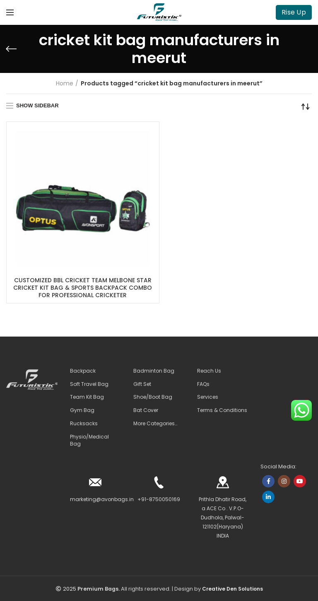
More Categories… (155, 424)
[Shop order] (305, 106)
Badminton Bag (153, 371)
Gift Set (142, 384)
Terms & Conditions (222, 410)
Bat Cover (145, 410)
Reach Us (209, 371)
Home (64, 83)
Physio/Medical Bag (89, 440)
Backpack (83, 371)
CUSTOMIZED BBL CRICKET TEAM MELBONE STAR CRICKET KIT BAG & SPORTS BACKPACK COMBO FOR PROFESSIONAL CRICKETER (82, 287)
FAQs (203, 384)
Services (207, 397)
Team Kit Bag (87, 397)
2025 (69, 589)
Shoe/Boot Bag (152, 397)
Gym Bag (82, 410)
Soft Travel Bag (89, 384)
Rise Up (294, 12)
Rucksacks (84, 424)
